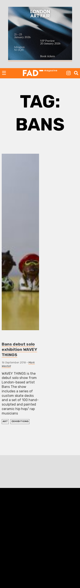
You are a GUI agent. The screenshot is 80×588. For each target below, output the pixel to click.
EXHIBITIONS (20, 421)
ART (5, 421)
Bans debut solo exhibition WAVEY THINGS (19, 349)
